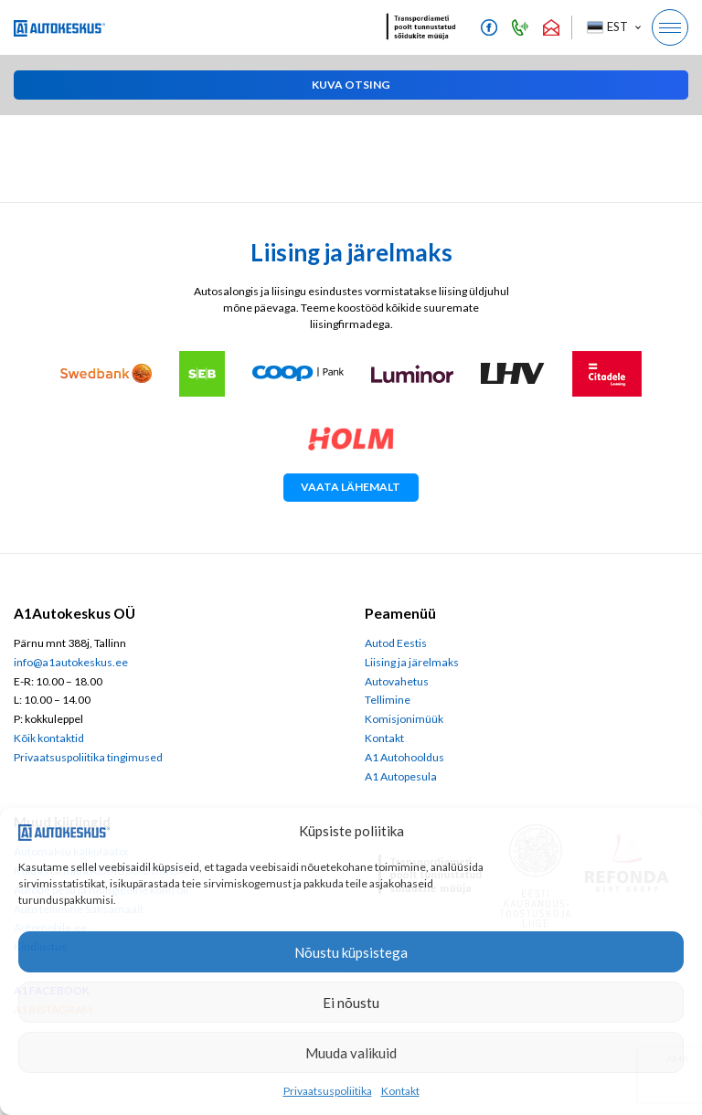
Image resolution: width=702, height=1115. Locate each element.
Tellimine (387, 699)
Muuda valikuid (351, 1053)
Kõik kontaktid (49, 738)
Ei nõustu (351, 1002)
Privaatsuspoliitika (327, 1091)
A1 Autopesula (401, 776)
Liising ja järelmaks (412, 662)
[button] (613, 27)
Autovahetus (397, 681)
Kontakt (400, 1091)
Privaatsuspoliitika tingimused (88, 757)
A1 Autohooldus (404, 757)
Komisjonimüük (404, 719)
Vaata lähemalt (350, 487)
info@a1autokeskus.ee (71, 662)
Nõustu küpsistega (351, 952)
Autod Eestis (396, 643)
